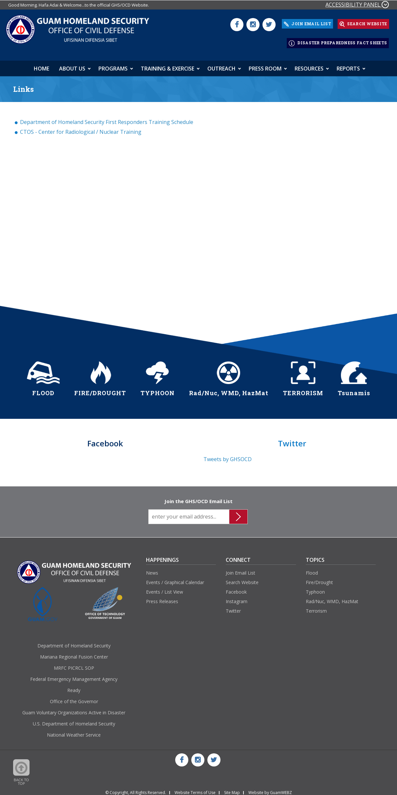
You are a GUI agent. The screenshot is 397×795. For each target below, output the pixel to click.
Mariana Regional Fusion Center (74, 653)
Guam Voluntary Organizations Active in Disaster (73, 708)
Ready (73, 686)
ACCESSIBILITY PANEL (357, 4)
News (152, 569)
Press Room (265, 64)
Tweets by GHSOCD (227, 455)
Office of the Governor (74, 697)
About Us (72, 64)
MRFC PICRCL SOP (74, 664)
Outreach (221, 64)
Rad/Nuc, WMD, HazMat (332, 597)
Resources (309, 64)
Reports (348, 64)
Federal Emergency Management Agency (73, 675)
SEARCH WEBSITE (363, 23)
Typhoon (315, 588)
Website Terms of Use (195, 789)
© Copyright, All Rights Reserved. (135, 789)
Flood (312, 569)
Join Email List (240, 569)
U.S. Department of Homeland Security (74, 720)
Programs (113, 64)
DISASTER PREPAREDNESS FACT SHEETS (338, 40)
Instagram (236, 597)
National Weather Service (74, 731)
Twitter (233, 607)
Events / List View (164, 588)
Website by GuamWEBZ (270, 789)
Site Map (232, 789)
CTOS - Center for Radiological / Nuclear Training (80, 128)
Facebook (236, 588)
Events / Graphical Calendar (175, 579)
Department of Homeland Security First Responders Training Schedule (106, 118)
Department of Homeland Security (74, 642)
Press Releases (162, 597)
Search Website (242, 579)
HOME (41, 64)
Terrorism (316, 607)
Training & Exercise (167, 64)
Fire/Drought (319, 579)
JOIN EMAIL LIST (307, 23)
